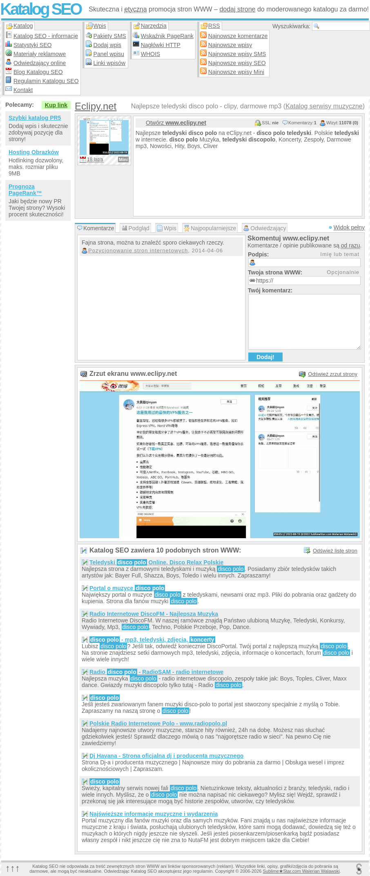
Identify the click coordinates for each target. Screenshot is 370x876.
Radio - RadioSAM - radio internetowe (156, 672)
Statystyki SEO (32, 45)
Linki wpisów (110, 63)
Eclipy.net (95, 106)
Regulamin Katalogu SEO (46, 81)
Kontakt (23, 90)
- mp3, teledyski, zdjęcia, (152, 639)
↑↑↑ (12, 868)
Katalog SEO (40, 9)
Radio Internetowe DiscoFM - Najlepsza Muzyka (153, 614)
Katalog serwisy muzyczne (324, 106)
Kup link (56, 105)
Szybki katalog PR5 (35, 118)
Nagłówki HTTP (161, 45)
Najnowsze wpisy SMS (237, 54)
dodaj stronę (237, 9)
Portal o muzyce (127, 588)
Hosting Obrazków (34, 152)
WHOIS (150, 54)
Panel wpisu (109, 54)
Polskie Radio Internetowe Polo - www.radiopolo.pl (158, 723)
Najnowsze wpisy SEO (237, 63)
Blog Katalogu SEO (38, 72)
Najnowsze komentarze (238, 36)
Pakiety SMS (110, 36)
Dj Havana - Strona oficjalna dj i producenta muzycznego (166, 755)
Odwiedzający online (39, 63)
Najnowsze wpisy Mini (236, 72)
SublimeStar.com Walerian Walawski (301, 871)
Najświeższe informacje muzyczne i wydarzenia (153, 814)
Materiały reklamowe (39, 54)
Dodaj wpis (107, 45)
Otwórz (176, 122)
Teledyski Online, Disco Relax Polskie (156, 562)
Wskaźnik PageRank (167, 36)
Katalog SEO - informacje (45, 36)
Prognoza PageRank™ (25, 189)
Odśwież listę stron (335, 551)
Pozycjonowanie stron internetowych (138, 250)
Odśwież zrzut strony (332, 374)
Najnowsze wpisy (230, 45)
